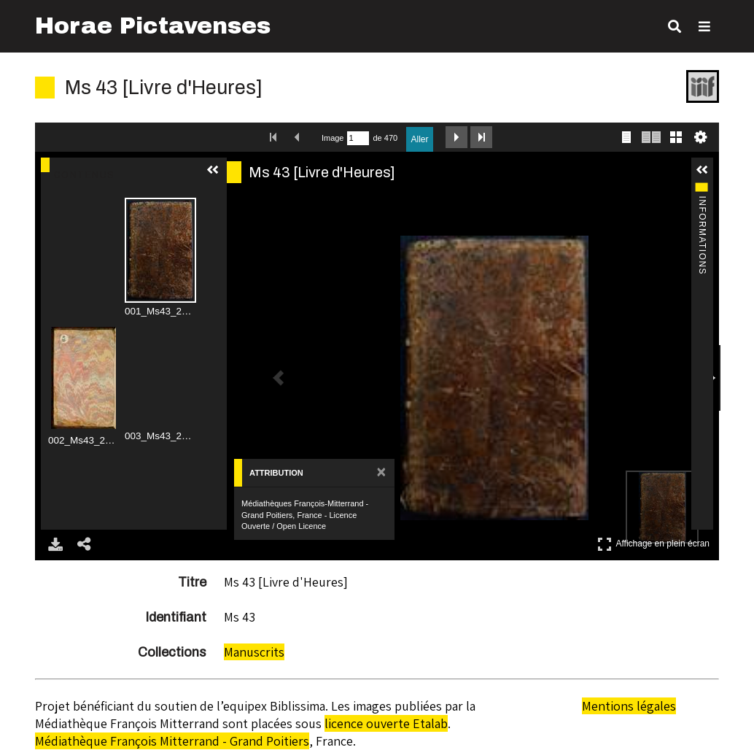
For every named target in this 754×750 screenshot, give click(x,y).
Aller (419, 139)
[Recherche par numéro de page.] (358, 138)
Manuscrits (254, 651)
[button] (214, 170)
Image (333, 138)
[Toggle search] (674, 26)
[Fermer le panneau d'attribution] (381, 473)
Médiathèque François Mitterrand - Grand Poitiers (172, 740)
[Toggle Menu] (704, 26)
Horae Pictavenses (153, 26)
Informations (701, 189)
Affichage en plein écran (653, 544)
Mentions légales (629, 705)
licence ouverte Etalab (386, 723)
